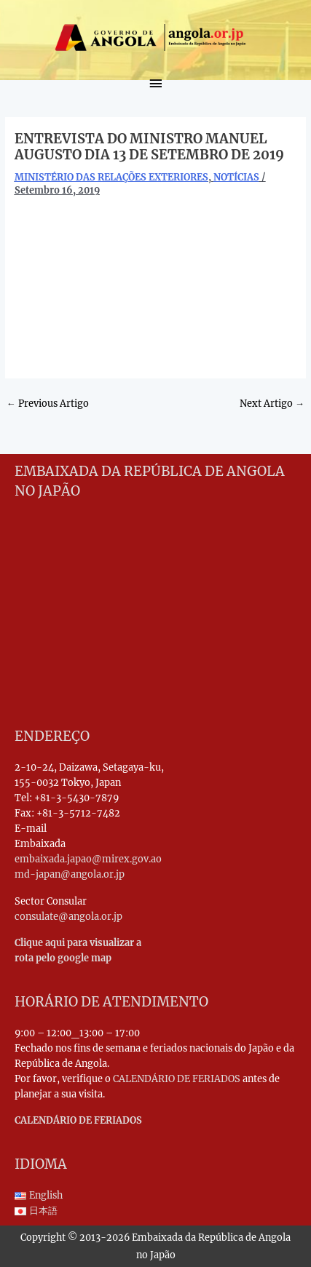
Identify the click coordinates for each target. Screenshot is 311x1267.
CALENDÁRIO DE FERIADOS (176, 1078)
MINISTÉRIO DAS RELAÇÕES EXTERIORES (111, 177)
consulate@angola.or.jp (68, 916)
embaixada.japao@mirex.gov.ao (88, 859)
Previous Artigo (48, 403)
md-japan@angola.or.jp (70, 874)
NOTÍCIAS (236, 177)
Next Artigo (272, 403)
